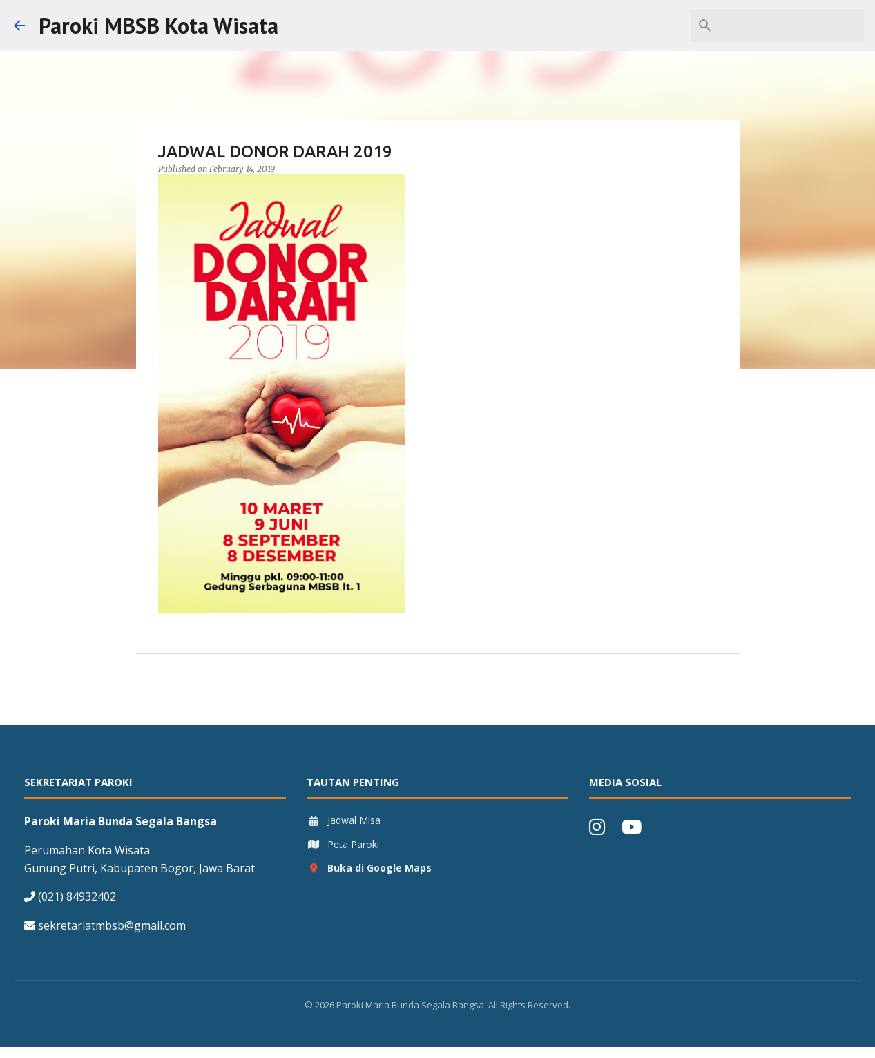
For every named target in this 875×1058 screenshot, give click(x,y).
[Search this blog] (791, 25)
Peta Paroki (343, 844)
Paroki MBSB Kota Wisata (158, 25)
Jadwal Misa (344, 820)
